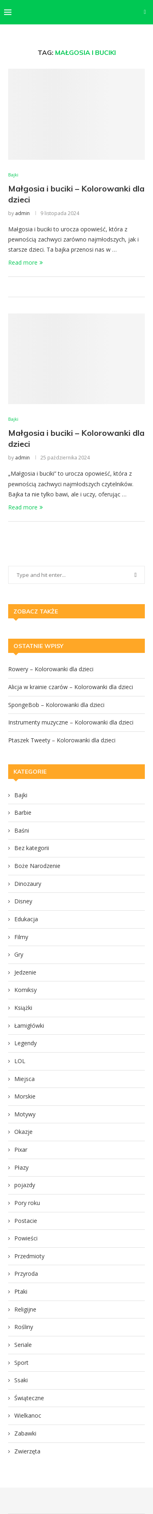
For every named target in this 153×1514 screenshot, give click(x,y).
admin (22, 213)
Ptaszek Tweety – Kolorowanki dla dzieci (61, 740)
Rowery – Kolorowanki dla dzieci (50, 669)
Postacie (25, 1221)
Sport (21, 1362)
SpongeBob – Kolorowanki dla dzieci (56, 705)
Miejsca (24, 1079)
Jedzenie (25, 972)
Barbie (22, 812)
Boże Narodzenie (37, 866)
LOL (19, 1061)
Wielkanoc (27, 1415)
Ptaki (20, 1291)
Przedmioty (29, 1256)
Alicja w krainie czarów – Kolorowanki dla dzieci (70, 687)
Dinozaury (27, 884)
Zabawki (25, 1433)
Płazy (21, 1167)
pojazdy (24, 1185)
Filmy (21, 937)
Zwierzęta (27, 1451)
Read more (25, 262)
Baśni (21, 830)
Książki (23, 1008)
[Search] (145, 12)
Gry (18, 954)
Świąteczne (29, 1398)
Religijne (25, 1309)
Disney (23, 901)
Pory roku (27, 1203)
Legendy (25, 1043)
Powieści (26, 1238)
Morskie (24, 1096)
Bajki (20, 795)
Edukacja (26, 919)
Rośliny (23, 1327)
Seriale (23, 1345)
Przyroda (26, 1273)
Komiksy (25, 990)
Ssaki (21, 1380)
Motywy (24, 1114)
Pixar (20, 1149)
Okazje (23, 1132)
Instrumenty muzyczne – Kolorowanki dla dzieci (70, 722)
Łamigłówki (29, 1025)
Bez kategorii (31, 848)
